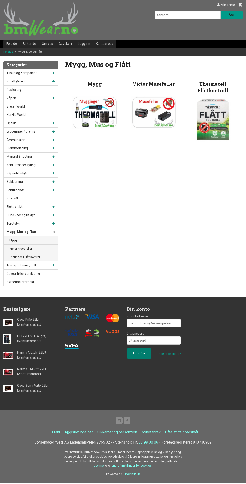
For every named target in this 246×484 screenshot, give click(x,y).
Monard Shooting (19, 156)
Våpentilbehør (17, 173)
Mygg (13, 240)
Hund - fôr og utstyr (21, 215)
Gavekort (65, 44)
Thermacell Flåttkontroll (25, 257)
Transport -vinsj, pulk (22, 265)
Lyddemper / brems (21, 131)
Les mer (99, 466)
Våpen (11, 98)
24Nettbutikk (131, 474)
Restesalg (14, 90)
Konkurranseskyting (21, 165)
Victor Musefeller (20, 248)
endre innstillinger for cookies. (132, 466)
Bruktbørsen (16, 81)
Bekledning (15, 181)
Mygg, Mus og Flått (21, 232)
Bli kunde (29, 44)
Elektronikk (15, 207)
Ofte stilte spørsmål (181, 433)
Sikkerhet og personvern (117, 433)
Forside (11, 44)
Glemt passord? (170, 354)
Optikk (11, 123)
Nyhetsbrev (151, 433)
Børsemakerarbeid (20, 282)
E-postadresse (137, 316)
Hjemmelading (17, 148)
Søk (231, 15)
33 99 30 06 (148, 443)
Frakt (56, 433)
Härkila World (16, 115)
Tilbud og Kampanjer (22, 73)
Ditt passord (135, 333)
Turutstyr (13, 223)
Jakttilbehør (15, 190)
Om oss (47, 44)
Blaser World (16, 106)
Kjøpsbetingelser (79, 433)
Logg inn (84, 44)
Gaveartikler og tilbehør (23, 273)
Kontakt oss (104, 44)
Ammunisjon (16, 140)
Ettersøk (13, 198)
